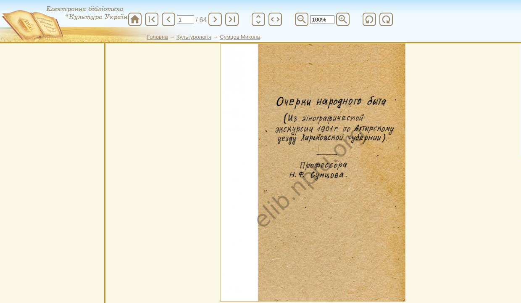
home (135, 19)
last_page (232, 19)
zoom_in (343, 19)
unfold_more (258, 19)
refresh (369, 19)
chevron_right (215, 19)
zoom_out (302, 19)
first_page (152, 19)
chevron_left (168, 19)
